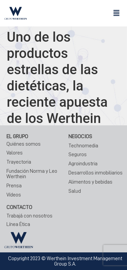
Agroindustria (83, 163)
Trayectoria (18, 162)
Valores (14, 152)
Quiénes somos (23, 144)
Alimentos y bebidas (90, 182)
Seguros (77, 154)
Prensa (14, 185)
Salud (74, 191)
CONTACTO (19, 207)
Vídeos (13, 195)
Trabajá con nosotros (29, 216)
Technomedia (83, 145)
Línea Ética (18, 224)
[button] (116, 13)
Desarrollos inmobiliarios (95, 172)
